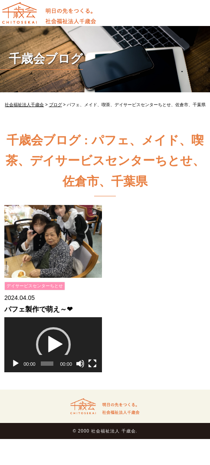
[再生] (15, 363)
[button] (53, 344)
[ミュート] (80, 363)
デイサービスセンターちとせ (35, 285)
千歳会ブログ (46, 58)
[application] (53, 344)
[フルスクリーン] (92, 363)
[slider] (47, 363)
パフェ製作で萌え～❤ (38, 309)
